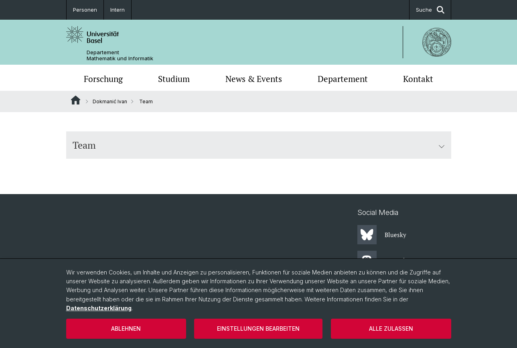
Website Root (75, 100)
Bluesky (381, 234)
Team (259, 145)
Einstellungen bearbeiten (258, 328)
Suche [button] (430, 10)
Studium (174, 78)
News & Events (253, 78)
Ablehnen (126, 328)
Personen (85, 9)
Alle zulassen (391, 328)
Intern (117, 9)
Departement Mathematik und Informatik (120, 55)
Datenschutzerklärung (99, 308)
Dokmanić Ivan (110, 101)
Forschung (103, 78)
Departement (343, 78)
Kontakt (418, 78)
